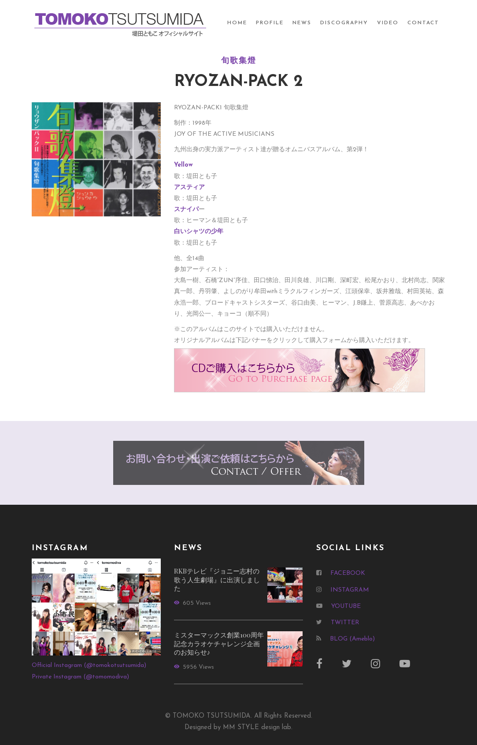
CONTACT (423, 23)
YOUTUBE (346, 606)
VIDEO (388, 23)
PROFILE (270, 23)
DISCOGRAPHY (344, 23)
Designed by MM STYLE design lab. (238, 727)
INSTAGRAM (349, 590)
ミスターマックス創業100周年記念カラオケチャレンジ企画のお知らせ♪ (219, 643)
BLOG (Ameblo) (352, 639)
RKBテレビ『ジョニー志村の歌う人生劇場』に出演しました (217, 579)
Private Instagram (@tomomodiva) (80, 677)
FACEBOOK (347, 573)
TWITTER (345, 622)
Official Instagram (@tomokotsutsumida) (89, 665)
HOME (237, 23)
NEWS (301, 23)
